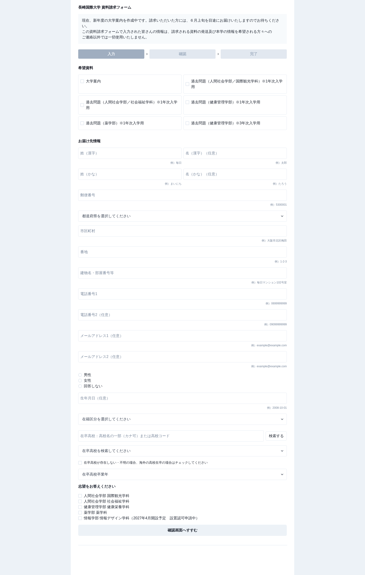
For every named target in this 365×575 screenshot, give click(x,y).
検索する (276, 436)
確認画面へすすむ (182, 530)
